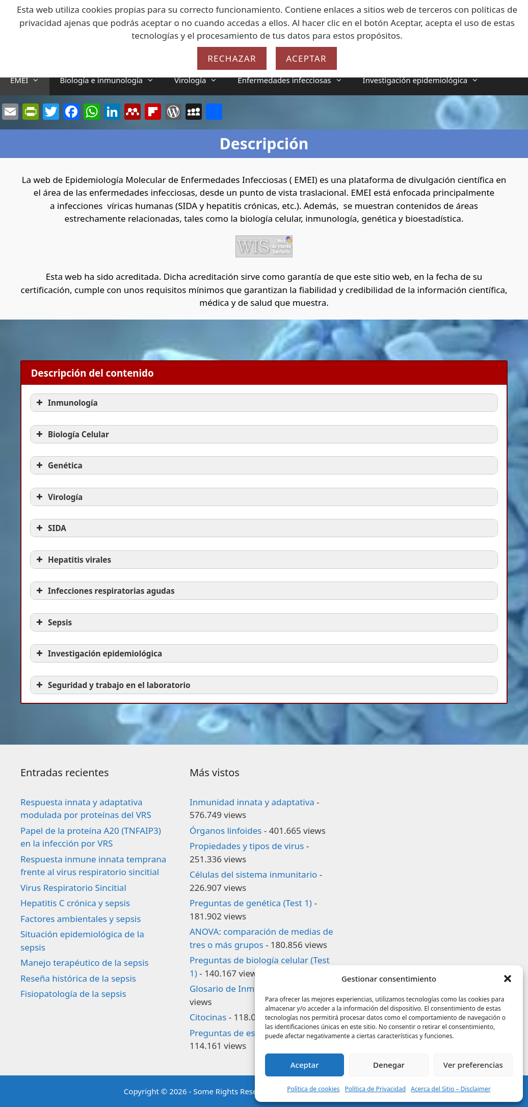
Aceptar (305, 1065)
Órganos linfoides (225, 830)
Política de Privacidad (375, 1089)
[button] (508, 978)
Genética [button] (58, 465)
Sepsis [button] (53, 622)
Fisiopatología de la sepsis (73, 993)
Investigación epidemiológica (426, 80)
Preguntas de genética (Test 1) (251, 903)
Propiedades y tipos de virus (247, 846)
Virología (200, 80)
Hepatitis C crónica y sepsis (75, 903)
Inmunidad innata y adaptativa (252, 802)
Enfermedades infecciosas (294, 80)
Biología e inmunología (112, 80)
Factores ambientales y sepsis (80, 919)
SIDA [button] (50, 528)
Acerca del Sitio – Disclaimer (451, 1089)
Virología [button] (58, 497)
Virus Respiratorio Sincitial (73, 887)
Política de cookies (313, 1089)
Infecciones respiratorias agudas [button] (104, 591)
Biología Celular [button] (71, 434)
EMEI (29, 80)
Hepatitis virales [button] (72, 560)
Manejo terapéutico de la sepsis (84, 962)
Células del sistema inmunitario (253, 874)
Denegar (389, 1065)
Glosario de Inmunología (240, 988)
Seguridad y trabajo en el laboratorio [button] (112, 685)
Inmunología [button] (66, 403)
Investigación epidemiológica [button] (98, 653)
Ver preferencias (473, 1065)
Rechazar (231, 58)
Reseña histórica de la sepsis (78, 978)
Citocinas (208, 1017)
